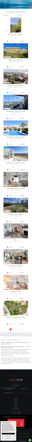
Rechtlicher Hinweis (13, 416)
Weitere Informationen (5, 431)
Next (27, 25)
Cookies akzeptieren (8, 433)
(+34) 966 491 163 (24, 388)
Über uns (16, 399)
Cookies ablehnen (8, 438)
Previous (5, 25)
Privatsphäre (18, 416)
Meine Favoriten (22, 1)
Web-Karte (25, 416)
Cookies (22, 416)
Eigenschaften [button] (16, 401)
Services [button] (16, 403)
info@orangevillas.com (8, 392)
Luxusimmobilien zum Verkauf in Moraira (23, 433)
